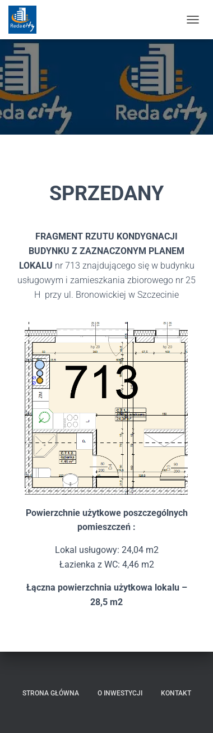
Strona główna (50, 693)
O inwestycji (120, 693)
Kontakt (176, 693)
